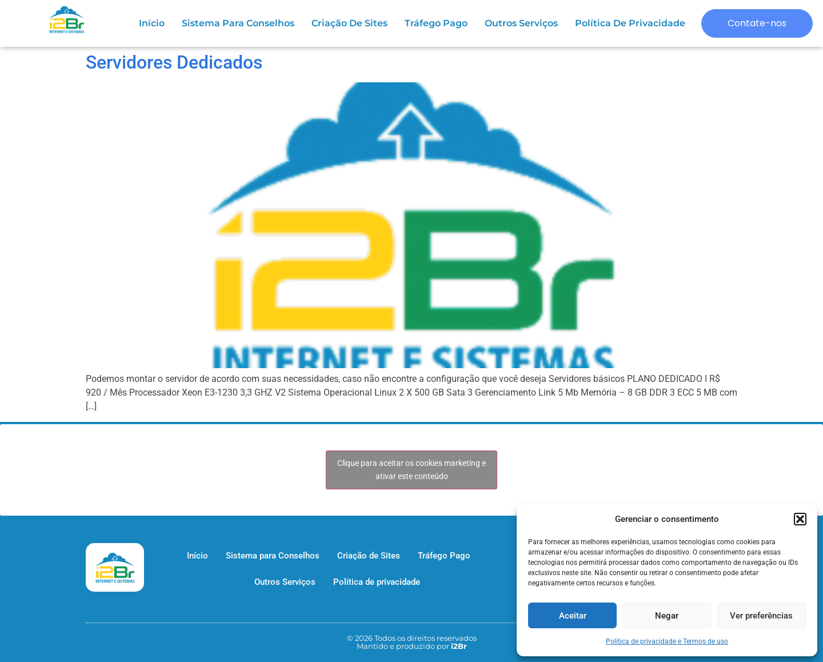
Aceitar (572, 616)
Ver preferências (761, 616)
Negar (666, 616)
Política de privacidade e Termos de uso (667, 641)
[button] (800, 519)
